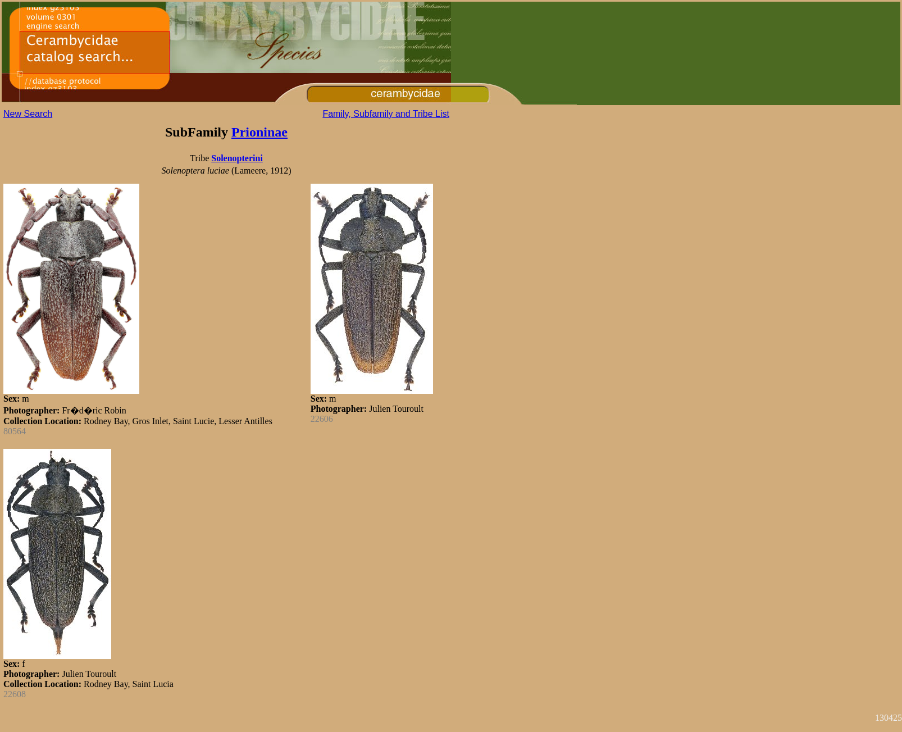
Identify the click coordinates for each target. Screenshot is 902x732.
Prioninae (259, 132)
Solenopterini (237, 158)
